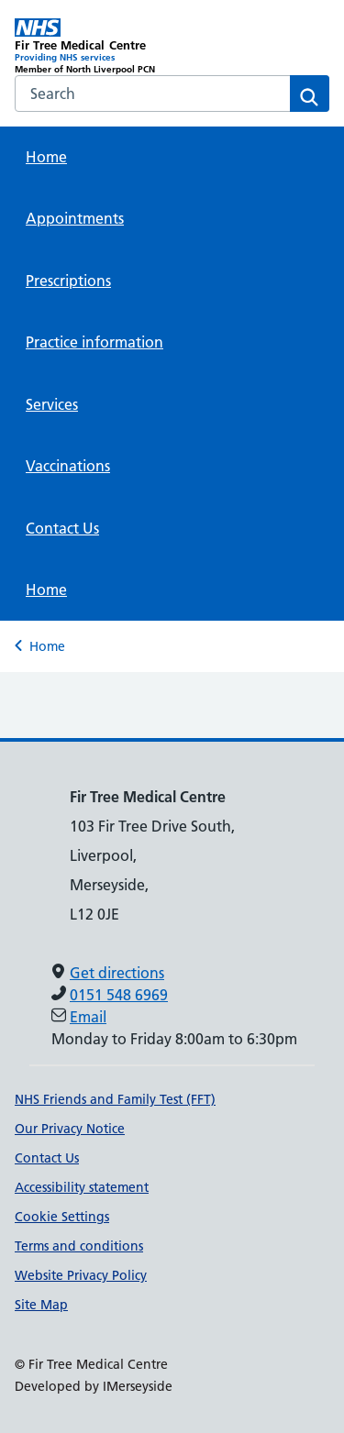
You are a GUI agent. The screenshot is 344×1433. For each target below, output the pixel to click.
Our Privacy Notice (70, 1128)
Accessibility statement (82, 1187)
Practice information (94, 342)
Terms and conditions (79, 1246)
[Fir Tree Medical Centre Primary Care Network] (93, 46)
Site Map (41, 1304)
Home (46, 157)
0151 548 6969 (119, 995)
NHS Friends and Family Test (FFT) (115, 1099)
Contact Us (62, 528)
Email (88, 1017)
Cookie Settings (62, 1216)
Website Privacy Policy (81, 1275)
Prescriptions (68, 280)
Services (52, 404)
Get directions (117, 973)
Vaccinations (68, 466)
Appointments (75, 218)
